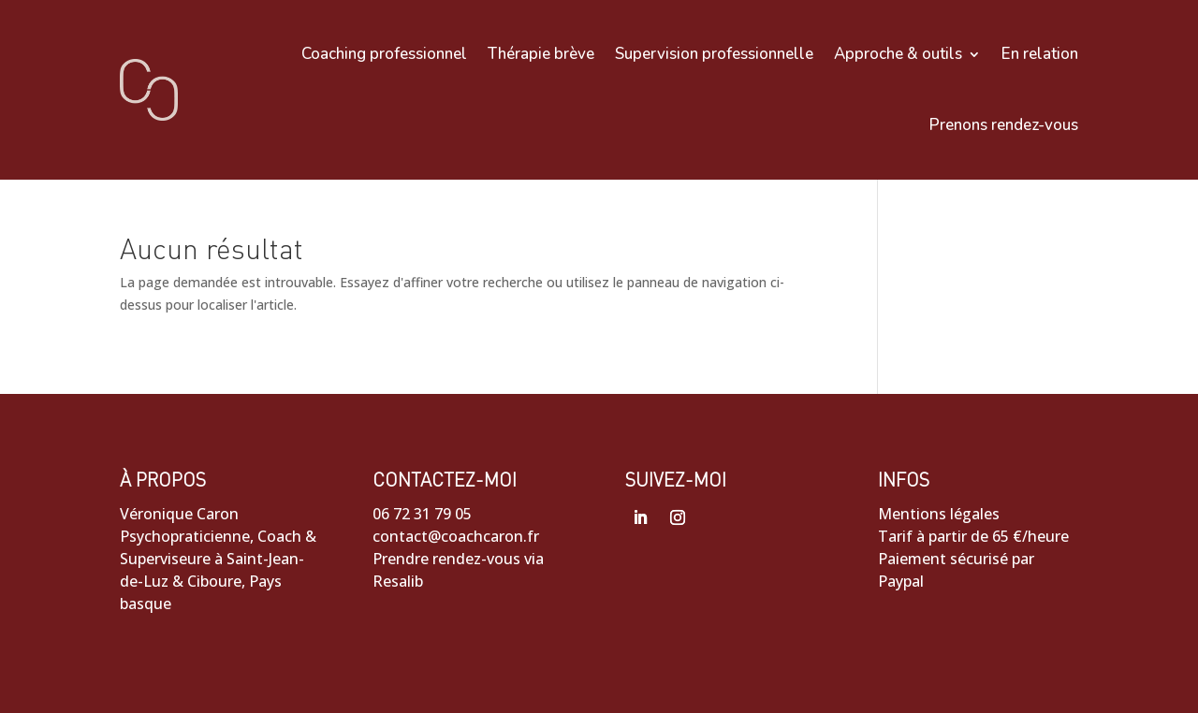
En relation (1039, 54)
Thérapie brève (541, 54)
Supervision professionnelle (714, 54)
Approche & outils (898, 54)
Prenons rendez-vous (1003, 125)
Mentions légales (939, 513)
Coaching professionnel (384, 54)
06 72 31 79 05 (422, 513)
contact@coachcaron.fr (456, 536)
